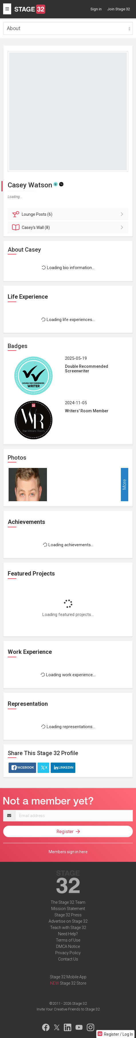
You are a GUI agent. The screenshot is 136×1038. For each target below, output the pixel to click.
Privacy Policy (68, 952)
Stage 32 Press (68, 915)
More (124, 484)
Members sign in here (68, 852)
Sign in (96, 9)
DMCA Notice (68, 946)
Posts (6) (69, 214)
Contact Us (68, 959)
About (13, 28)
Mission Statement (68, 908)
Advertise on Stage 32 (68, 921)
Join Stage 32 (118, 9)
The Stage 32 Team (68, 902)
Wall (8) (69, 227)
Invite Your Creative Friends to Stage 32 (68, 1009)
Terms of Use (68, 940)
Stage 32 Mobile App (68, 977)
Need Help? (68, 934)
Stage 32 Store (73, 983)
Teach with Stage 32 (68, 927)
